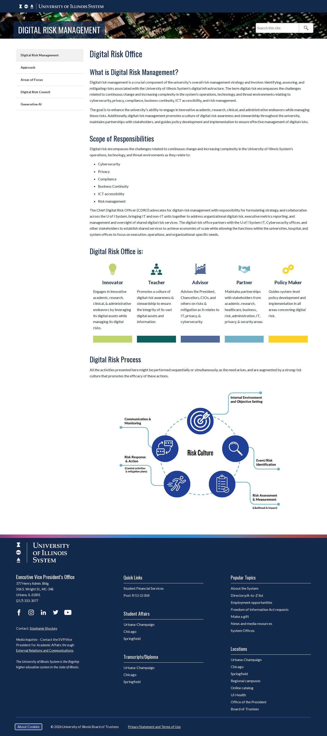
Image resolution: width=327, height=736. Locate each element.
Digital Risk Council (35, 92)
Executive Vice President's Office (45, 576)
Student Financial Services (144, 588)
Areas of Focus (32, 80)
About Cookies (28, 727)
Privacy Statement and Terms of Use (154, 727)
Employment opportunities (251, 602)
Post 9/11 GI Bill (136, 595)
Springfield (144, 638)
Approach (28, 67)
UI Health (238, 695)
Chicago (142, 631)
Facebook (18, 612)
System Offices (243, 630)
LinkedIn (43, 612)
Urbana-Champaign (151, 624)
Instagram (31, 612)
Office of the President (248, 702)
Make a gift (240, 616)
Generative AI (31, 104)
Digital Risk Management (59, 30)
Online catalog (242, 688)
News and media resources (251, 623)
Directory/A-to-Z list (247, 595)
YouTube (67, 612)
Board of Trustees (245, 709)
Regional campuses (245, 681)
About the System (244, 588)
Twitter (55, 612)
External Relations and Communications (44, 650)
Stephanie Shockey (43, 628)
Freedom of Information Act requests (260, 609)
